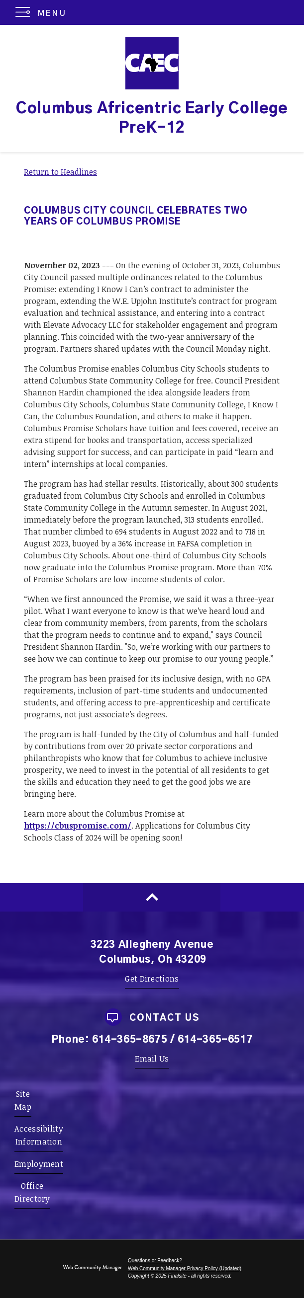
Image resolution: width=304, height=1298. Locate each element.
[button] (43, 12)
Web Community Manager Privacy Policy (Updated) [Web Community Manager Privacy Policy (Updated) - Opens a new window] (184, 1268)
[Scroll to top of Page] (152, 897)
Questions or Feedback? (155, 1260)
